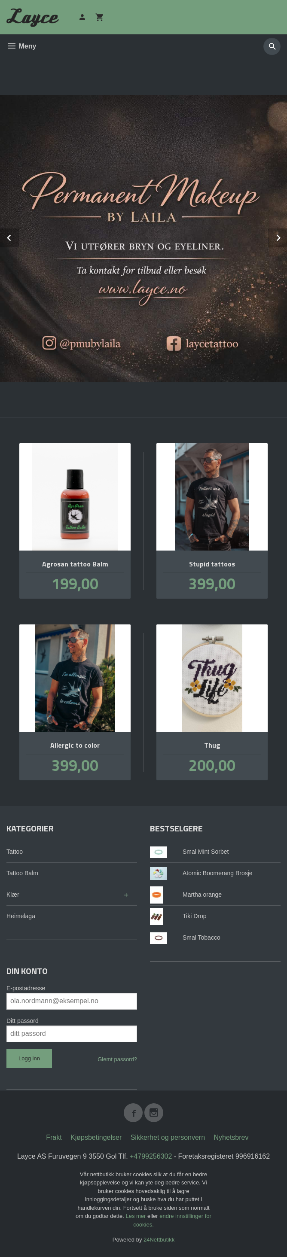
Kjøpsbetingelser (96, 1137)
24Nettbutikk (159, 1239)
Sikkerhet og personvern (168, 1137)
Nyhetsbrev (231, 1137)
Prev (18, 236)
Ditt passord (22, 1020)
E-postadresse (25, 988)
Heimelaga (20, 916)
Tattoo (14, 851)
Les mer (136, 1216)
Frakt (53, 1137)
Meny (21, 46)
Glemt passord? (117, 1059)
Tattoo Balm (22, 873)
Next (286, 236)
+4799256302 (151, 1156)
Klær (12, 894)
